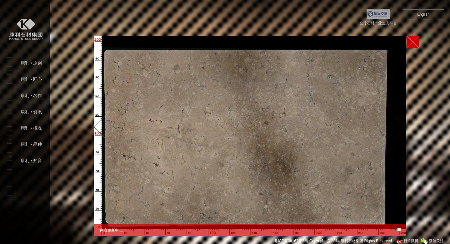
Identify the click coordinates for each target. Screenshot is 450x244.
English (423, 14)
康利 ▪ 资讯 (31, 111)
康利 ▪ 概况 (31, 128)
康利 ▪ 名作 (31, 95)
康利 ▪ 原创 (31, 63)
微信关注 (432, 241)
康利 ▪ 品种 (31, 144)
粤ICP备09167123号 (291, 241)
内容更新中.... (111, 230)
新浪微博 (407, 241)
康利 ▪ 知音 (31, 160)
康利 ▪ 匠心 (31, 79)
